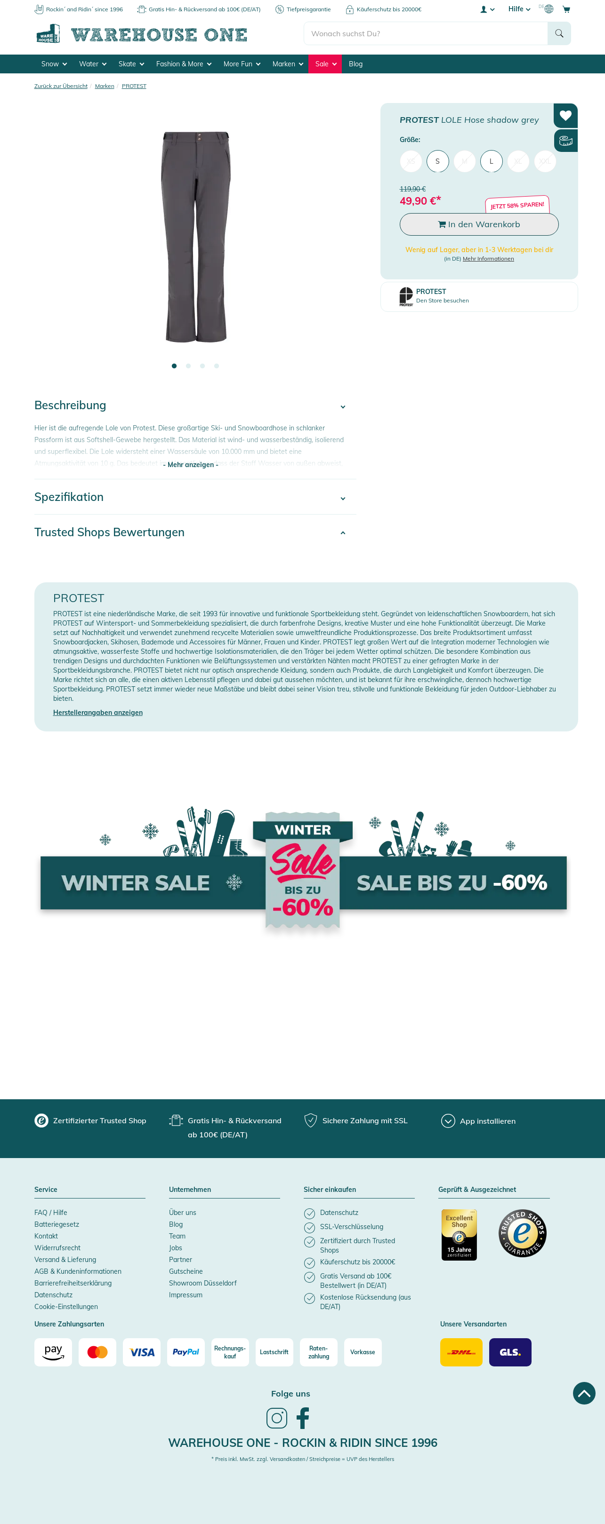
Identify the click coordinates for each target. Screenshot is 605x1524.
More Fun (242, 64)
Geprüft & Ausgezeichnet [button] (477, 1190)
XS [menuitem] (411, 161)
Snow (54, 64)
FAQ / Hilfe (50, 1212)
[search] (426, 33)
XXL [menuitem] (545, 161)
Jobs (175, 1248)
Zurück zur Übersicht (61, 85)
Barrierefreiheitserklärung (73, 1283)
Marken (288, 64)
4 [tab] (216, 366)
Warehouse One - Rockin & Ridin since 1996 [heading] (302, 1443)
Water (92, 64)
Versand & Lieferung (65, 1259)
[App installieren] (478, 1120)
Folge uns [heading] (290, 1393)
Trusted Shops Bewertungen (109, 532)
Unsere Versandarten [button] (473, 1324)
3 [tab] (202, 366)
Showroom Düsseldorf (203, 1283)
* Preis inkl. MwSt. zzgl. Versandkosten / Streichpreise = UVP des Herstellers (302, 1459)
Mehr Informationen (488, 258)
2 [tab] (188, 366)
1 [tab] (174, 366)
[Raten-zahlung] (319, 1352)
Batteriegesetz (56, 1224)
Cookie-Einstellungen (66, 1306)
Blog (356, 64)
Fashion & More (183, 64)
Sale (326, 64)
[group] (90, 1120)
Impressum (185, 1295)
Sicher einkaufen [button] (330, 1190)
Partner (180, 1259)
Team (177, 1236)
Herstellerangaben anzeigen (98, 712)
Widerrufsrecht (57, 1248)
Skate (131, 64)
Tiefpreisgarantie (309, 9)
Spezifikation (69, 497)
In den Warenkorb (479, 224)
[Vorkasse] (363, 1352)
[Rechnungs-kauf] (230, 1352)
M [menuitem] (465, 161)
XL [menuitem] (518, 161)
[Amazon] (53, 1352)
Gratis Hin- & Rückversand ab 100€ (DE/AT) (205, 9)
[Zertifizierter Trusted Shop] (466, 1239)
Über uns (182, 1212)
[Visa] (142, 1352)
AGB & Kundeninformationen (77, 1271)
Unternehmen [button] (190, 1190)
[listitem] (359, 1214)
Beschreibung (70, 405)
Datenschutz (53, 1295)
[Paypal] (186, 1352)
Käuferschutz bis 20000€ (389, 9)
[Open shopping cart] (566, 9)
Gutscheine (186, 1271)
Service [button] (45, 1190)
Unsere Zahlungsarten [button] (69, 1324)
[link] (277, 1427)
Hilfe (519, 9)
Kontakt (46, 1236)
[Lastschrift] (274, 1352)
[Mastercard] (97, 1352)
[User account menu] (486, 9)
